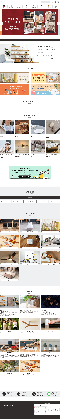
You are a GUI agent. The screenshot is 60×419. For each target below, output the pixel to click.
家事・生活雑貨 (11, 7)
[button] (58, 23)
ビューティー (26, 7)
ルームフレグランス (18, 7)
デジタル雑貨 (34, 7)
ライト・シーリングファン (41, 7)
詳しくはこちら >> (53, 58)
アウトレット (56, 7)
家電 (3, 7)
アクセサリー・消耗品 (49, 7)
